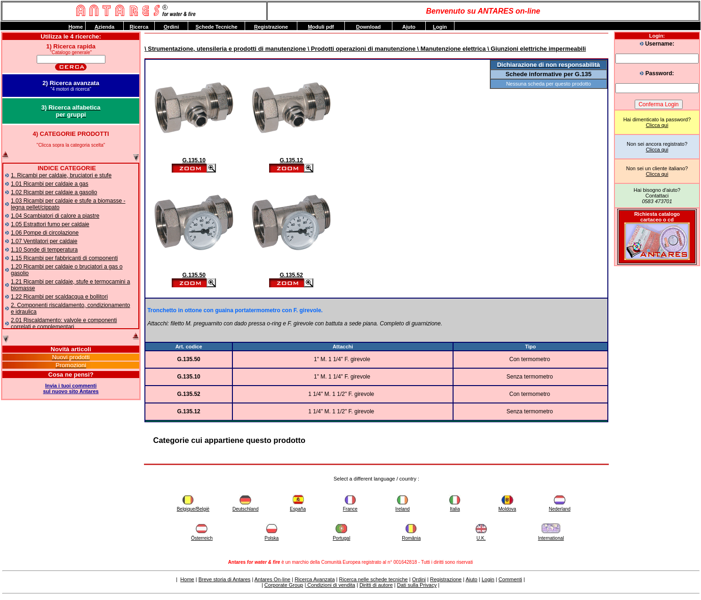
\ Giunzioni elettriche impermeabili (536, 48)
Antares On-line (272, 579)
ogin (440, 27)
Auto (408, 27)
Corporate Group (283, 585)
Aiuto (472, 579)
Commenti (510, 579)
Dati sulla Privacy (417, 585)
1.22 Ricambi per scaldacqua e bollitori (59, 296)
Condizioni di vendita (330, 585)
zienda (104, 27)
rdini (171, 27)
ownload (368, 27)
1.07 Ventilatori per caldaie (44, 241)
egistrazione (271, 27)
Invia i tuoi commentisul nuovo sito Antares (71, 388)
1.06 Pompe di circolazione (45, 232)
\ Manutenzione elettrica (450, 48)
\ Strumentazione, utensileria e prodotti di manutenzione (225, 48)
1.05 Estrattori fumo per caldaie (50, 224)
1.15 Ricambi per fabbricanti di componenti (64, 258)
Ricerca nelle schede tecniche (373, 579)
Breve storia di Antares (225, 579)
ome (75, 27)
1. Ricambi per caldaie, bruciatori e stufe (61, 175)
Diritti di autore (376, 585)
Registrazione (446, 579)
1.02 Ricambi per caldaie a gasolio (54, 192)
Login (488, 579)
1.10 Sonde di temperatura (44, 249)
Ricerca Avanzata (315, 579)
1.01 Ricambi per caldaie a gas (49, 184)
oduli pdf (321, 27)
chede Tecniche (216, 27)
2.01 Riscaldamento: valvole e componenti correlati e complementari (64, 323)
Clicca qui (657, 125)
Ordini (419, 579)
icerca (139, 27)
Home (187, 579)
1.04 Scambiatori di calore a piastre (55, 216)
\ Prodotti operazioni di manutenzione (360, 48)
